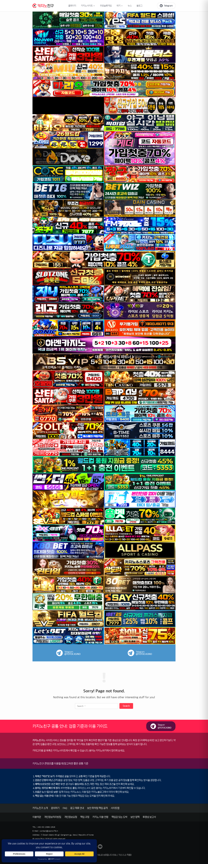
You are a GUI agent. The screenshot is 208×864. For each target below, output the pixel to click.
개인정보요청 (70, 817)
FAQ (65, 808)
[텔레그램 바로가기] (166, 5)
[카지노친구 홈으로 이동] (43, 5)
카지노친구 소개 (40, 808)
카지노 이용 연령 (100, 817)
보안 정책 (134, 817)
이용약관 (36, 817)
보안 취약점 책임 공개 (97, 808)
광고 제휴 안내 (77, 808)
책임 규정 (84, 817)
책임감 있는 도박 (119, 817)
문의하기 (55, 808)
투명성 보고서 (149, 817)
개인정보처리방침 (52, 817)
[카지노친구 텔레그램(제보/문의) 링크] (161, 726)
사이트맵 (115, 808)
